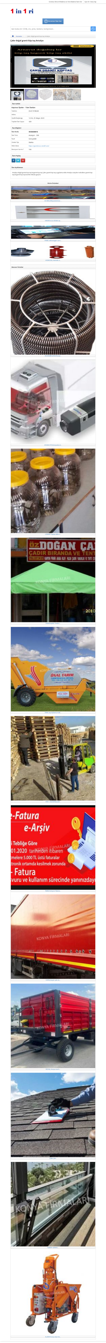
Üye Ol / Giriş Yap (90, 2)
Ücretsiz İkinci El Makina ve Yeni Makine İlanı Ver (65, 2)
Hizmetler (19, 36)
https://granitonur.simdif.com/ (39, 146)
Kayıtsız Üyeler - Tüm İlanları (23, 107)
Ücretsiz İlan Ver (53, 21)
